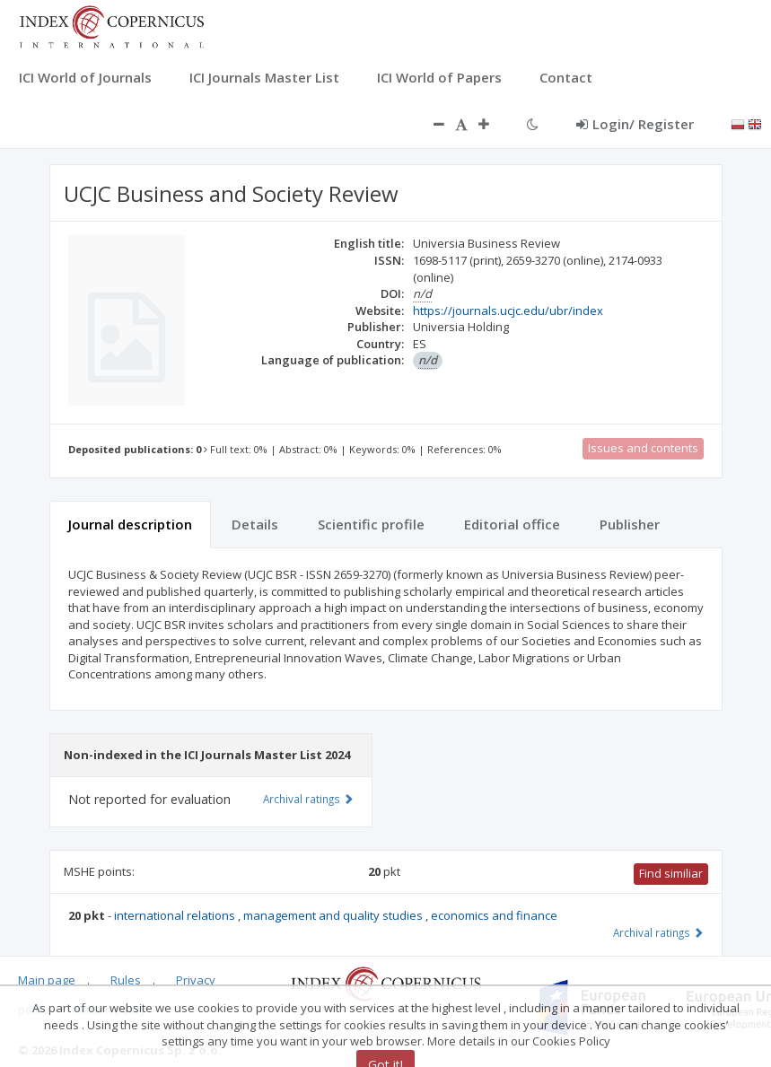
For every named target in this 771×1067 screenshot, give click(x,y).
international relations (176, 915)
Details (255, 524)
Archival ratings (658, 932)
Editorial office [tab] (512, 524)
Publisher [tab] (630, 524)
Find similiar (671, 873)
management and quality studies (334, 915)
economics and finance (494, 915)
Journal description (130, 524)
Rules (125, 980)
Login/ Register (635, 124)
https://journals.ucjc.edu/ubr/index (508, 310)
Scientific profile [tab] (371, 524)
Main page (46, 980)
